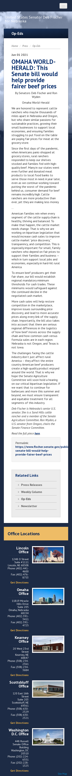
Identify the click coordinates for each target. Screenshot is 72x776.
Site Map (62, 773)
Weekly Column (31, 492)
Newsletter (29, 506)
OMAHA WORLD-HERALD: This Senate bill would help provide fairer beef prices (35, 74)
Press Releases (31, 485)
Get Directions (19, 582)
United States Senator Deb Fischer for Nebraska (33, 19)
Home (15, 46)
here (37, 433)
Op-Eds (36, 46)
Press (25, 46)
